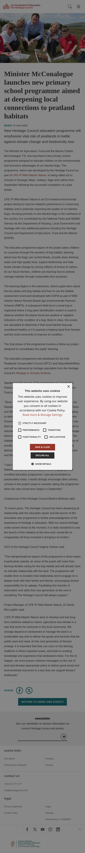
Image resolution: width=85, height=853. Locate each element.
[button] (42, 464)
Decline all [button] (42, 455)
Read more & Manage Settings (42, 415)
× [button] (68, 386)
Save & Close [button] (42, 447)
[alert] (42, 426)
